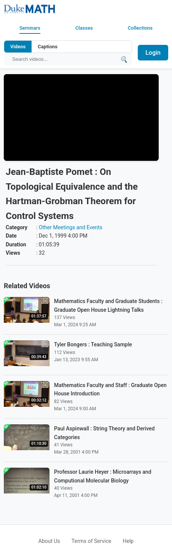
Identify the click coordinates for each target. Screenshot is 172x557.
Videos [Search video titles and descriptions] (17, 46)
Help (128, 541)
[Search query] (64, 59)
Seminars (29, 28)
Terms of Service (91, 541)
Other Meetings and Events (70, 227)
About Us (49, 541)
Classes (84, 28)
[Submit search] (123, 59)
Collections (140, 28)
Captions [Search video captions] (47, 46)
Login (153, 52)
